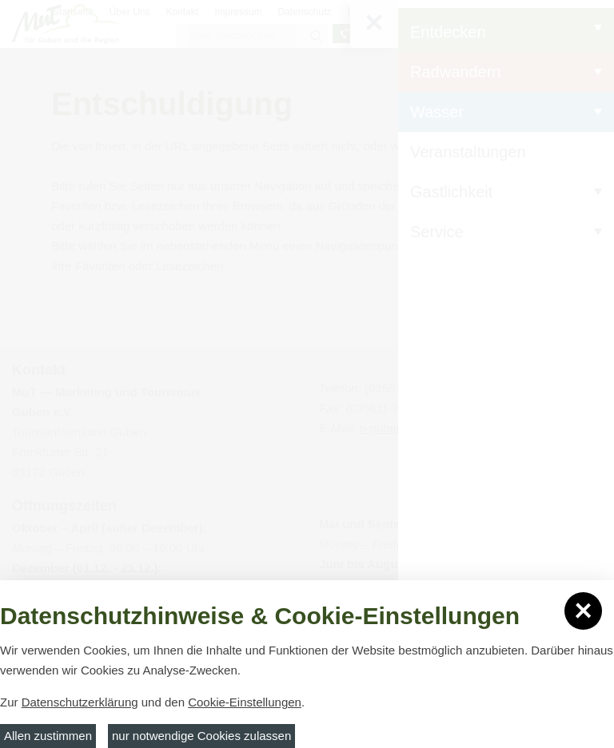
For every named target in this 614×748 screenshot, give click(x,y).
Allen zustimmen (48, 735)
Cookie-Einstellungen (244, 702)
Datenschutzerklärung (80, 702)
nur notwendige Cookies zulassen (201, 735)
